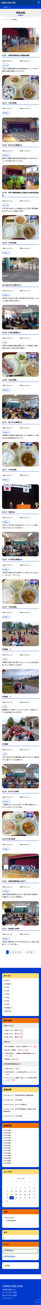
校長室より (8, 984)
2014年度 (7, 1158)
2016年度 (7, 1153)
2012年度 (7, 1163)
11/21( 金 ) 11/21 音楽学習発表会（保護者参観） (18, 1095)
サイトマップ (7, 1298)
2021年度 (7, 1140)
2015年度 (7, 1155)
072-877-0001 (11, 1292)
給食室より (8, 1008)
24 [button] (31, 952)
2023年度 (7, 1135)
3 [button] (13, 952)
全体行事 (8, 1011)
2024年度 (7, 1133)
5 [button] (18, 952)
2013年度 (7, 1160)
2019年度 (7, 1145)
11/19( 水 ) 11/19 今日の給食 (12, 1116)
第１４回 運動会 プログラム (16, 1050)
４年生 (7, 997)
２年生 (7, 991)
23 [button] (28, 952)
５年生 (7, 1001)
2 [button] (10, 952)
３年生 (7, 994)
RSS (8, 1265)
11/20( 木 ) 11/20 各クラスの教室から (15, 1104)
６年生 (7, 1004)
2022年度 (7, 1138)
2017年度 (7, 1150)
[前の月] (5, 1178)
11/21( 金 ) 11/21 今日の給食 (12, 1100)
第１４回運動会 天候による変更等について (21, 1046)
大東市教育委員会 (9, 1256)
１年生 (7, 987)
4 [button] (15, 952)
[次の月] (35, 1178)
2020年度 (7, 1143)
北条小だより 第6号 (14, 1037)
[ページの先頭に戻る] (38, 1302)
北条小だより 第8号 (14, 1030)
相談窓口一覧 (11, 1059)
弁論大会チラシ (12, 1069)
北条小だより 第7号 (14, 1034)
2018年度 (7, 1148)
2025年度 (7, 1130)
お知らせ (8, 980)
